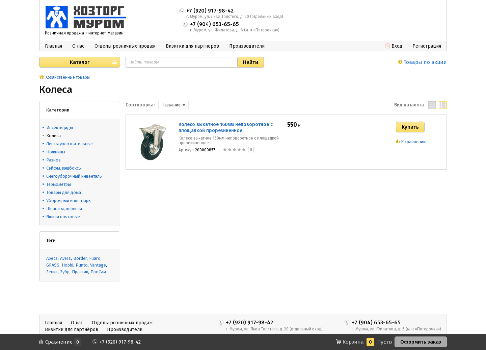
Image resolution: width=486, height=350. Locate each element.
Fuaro (95, 258)
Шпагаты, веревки (64, 208)
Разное (53, 159)
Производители (247, 46)
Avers (65, 258)
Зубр (65, 271)
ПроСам (98, 271)
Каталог (79, 62)
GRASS (52, 265)
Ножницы (55, 151)
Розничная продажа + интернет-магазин (84, 33)
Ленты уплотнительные (69, 143)
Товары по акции (422, 62)
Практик (80, 271)
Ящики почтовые (63, 216)
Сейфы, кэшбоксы (64, 168)
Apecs (52, 258)
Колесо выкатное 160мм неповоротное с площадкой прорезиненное (226, 127)
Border (80, 258)
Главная (53, 46)
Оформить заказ (420, 342)
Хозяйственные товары (68, 77)
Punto (82, 265)
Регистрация (426, 46)
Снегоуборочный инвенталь (74, 176)
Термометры (58, 184)
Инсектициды (59, 127)
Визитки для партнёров (192, 46)
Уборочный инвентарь (68, 200)
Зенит (52, 271)
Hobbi (67, 265)
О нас (78, 46)
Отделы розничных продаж (125, 46)
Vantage (98, 265)
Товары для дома (63, 192)
